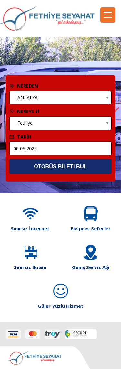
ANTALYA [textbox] (27, 97)
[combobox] (60, 97)
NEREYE (24, 111)
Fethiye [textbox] (25, 123)
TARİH (20, 137)
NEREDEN (23, 86)
